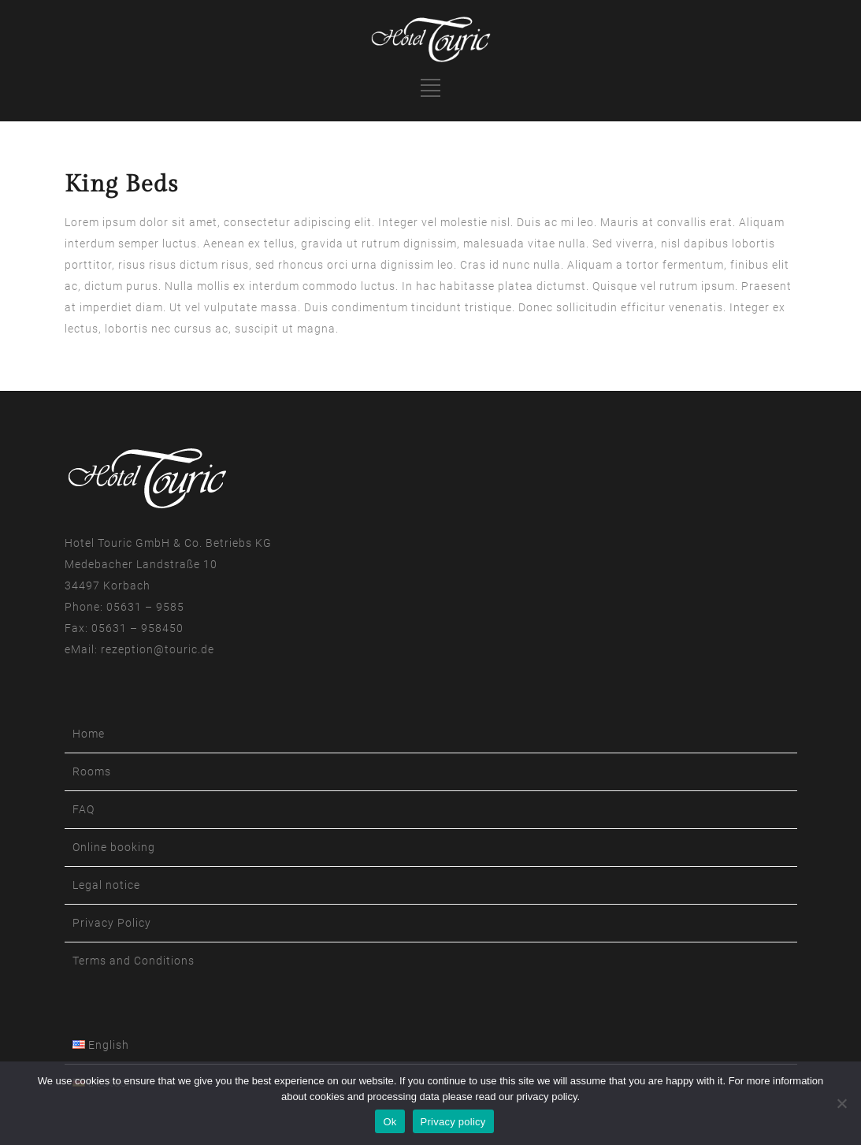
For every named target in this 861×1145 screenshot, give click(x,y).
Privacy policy (453, 1122)
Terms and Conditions (133, 960)
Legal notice (106, 885)
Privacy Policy (111, 922)
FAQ (83, 809)
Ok (389, 1122)
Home (88, 733)
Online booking (113, 847)
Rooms (91, 771)
